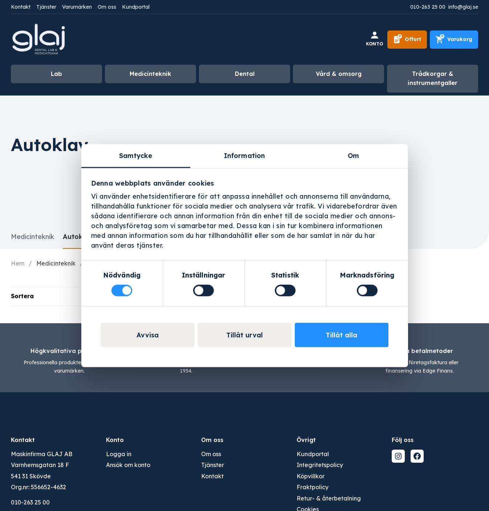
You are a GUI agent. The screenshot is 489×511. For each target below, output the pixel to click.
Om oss (107, 7)
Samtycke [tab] (135, 155)
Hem (17, 263)
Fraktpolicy (313, 487)
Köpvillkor (311, 476)
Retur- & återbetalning (329, 498)
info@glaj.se (463, 7)
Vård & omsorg (339, 73)
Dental (244, 73)
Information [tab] (244, 155)
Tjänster (46, 7)
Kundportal (136, 7)
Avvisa (147, 335)
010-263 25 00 (427, 7)
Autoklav (78, 236)
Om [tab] (353, 155)
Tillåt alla (341, 335)
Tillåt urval (244, 335)
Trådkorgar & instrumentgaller (432, 78)
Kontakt (20, 7)
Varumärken (77, 7)
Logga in (118, 454)
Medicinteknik (150, 73)
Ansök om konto (128, 465)
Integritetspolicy (320, 465)
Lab (56, 73)
